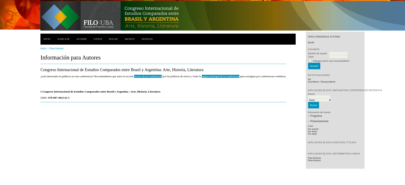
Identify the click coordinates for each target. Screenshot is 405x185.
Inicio (46, 39)
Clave (311, 56)
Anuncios (147, 39)
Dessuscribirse (328, 81)
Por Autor (312, 131)
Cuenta (97, 39)
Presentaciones (319, 121)
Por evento (313, 129)
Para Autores (314, 160)
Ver (309, 79)
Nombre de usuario (317, 53)
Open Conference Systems (324, 37)
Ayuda (311, 42)
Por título (312, 134)
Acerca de (63, 39)
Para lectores (314, 158)
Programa (316, 115)
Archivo (130, 39)
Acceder (81, 39)
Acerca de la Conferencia (148, 76)
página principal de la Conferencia (220, 76)
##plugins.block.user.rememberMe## (331, 61)
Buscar (113, 39)
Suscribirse (313, 81)
